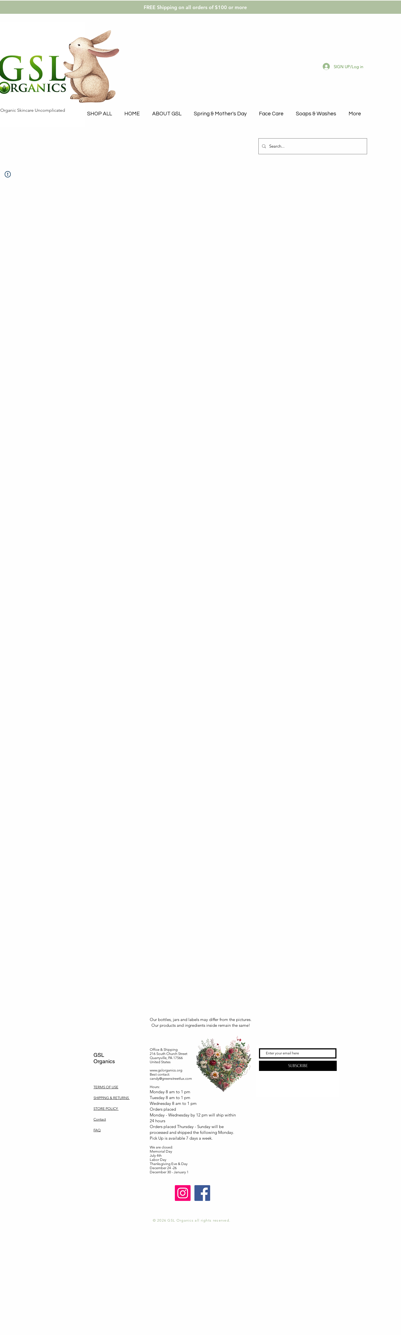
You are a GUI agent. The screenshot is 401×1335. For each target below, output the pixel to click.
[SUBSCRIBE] (298, 1066)
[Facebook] (202, 1193)
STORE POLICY (106, 1109)
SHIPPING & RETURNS (111, 1098)
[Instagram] (183, 1193)
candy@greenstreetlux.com (171, 1078)
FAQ (97, 1130)
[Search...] (312, 146)
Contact (99, 1119)
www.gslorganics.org (166, 1070)
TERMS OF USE (105, 1087)
